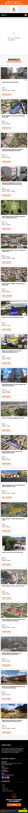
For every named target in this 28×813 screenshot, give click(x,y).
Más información (7, 811)
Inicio (3, 784)
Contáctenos (5, 788)
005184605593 (10, 3)
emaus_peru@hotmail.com (15, 1)
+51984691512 (20, 3)
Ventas (4, 786)
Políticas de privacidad (7, 790)
